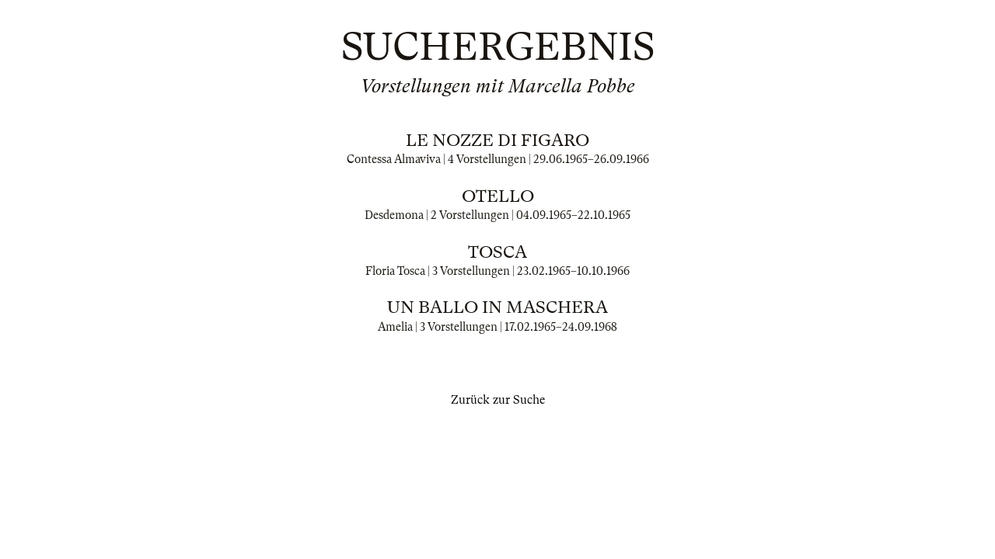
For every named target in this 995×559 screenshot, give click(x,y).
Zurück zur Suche (498, 400)
